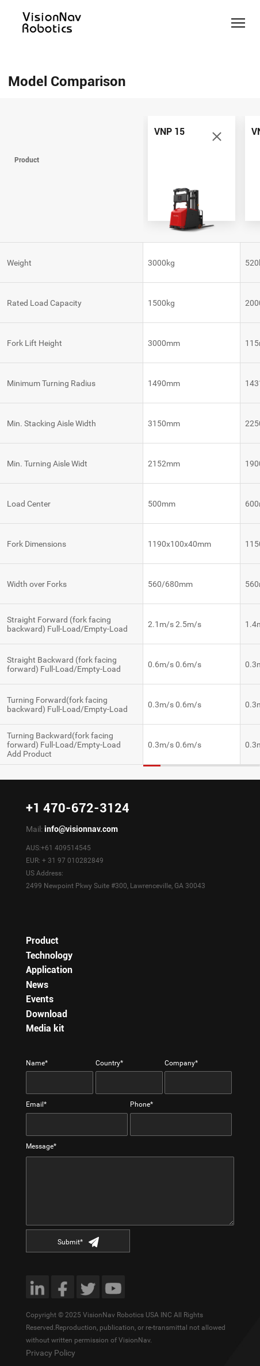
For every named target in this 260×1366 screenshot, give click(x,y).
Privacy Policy (50, 1352)
